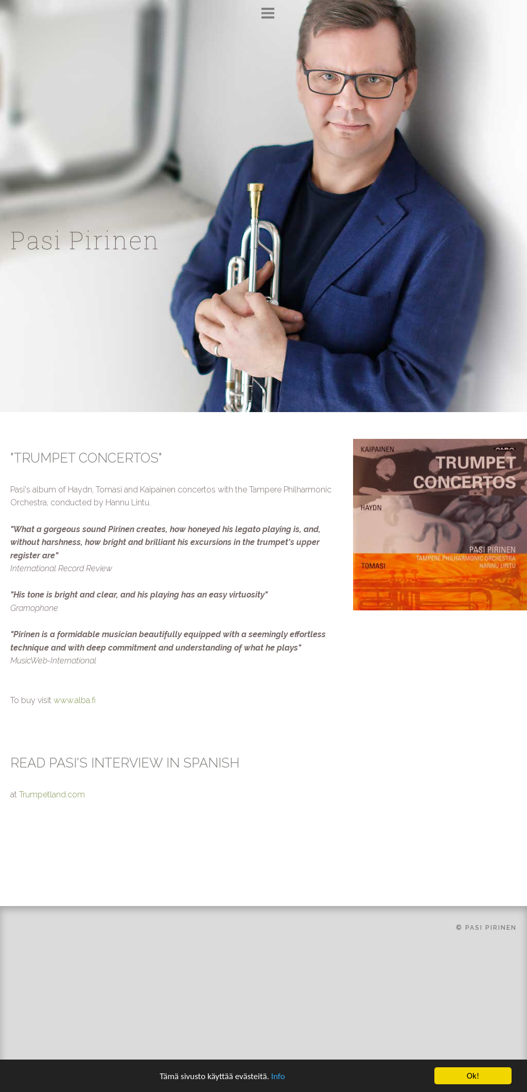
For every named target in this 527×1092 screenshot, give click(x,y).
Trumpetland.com (52, 794)
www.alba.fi (75, 700)
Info (278, 1077)
